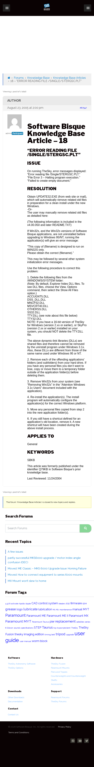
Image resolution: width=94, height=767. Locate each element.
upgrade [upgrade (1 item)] (70, 635)
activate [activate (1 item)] (14, 604)
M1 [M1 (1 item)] (54, 610)
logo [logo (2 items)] (20, 609)
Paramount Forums (60, 697)
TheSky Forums (58, 701)
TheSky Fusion (58, 664)
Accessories (56, 684)
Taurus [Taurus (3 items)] (47, 627)
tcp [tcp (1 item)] (54, 628)
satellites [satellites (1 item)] (80, 622)
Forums (19, 77)
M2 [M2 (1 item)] (57, 610)
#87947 (83, 108)
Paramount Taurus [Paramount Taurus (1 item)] (40, 622)
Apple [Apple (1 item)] (28, 604)
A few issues (15, 551)
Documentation (15, 701)
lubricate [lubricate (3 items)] (30, 609)
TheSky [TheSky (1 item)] (74, 628)
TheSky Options (15, 668)
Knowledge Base (38, 77)
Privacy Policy (64, 727)
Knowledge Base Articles (69, 77)
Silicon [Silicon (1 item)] (10, 628)
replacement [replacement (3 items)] (65, 621)
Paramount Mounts (60, 668)
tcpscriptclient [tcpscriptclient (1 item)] (63, 628)
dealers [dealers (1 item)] (62, 604)
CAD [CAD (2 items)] (35, 603)
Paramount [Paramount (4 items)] (15, 615)
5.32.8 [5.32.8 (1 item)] (7, 604)
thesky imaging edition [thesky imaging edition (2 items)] (29, 634)
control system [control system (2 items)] (48, 603)
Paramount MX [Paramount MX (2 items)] (78, 615)
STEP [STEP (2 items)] (37, 627)
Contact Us (13, 714)
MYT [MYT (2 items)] (86, 609)
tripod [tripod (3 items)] (60, 634)
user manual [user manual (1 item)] (25, 641)
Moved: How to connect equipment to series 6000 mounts (45, 574)
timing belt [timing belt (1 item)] (50, 635)
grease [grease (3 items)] (10, 609)
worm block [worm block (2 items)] (39, 641)
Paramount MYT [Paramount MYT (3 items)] (18, 621)
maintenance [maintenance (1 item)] (65, 610)
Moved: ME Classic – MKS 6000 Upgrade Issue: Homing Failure (47, 568)
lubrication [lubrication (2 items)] (45, 609)
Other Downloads (16, 697)
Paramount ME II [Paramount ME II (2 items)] (57, 615)
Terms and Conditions (18, 732)
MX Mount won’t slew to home (27, 581)
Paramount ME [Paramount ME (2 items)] (36, 615)
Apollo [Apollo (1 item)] (22, 604)
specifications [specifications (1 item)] (27, 628)
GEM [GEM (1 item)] (84, 604)
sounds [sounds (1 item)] (17, 628)
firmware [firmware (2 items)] (76, 603)
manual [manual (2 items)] (77, 609)
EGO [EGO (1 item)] (68, 604)
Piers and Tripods (59, 672)
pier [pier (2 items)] (52, 621)
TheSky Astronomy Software (21, 664)
